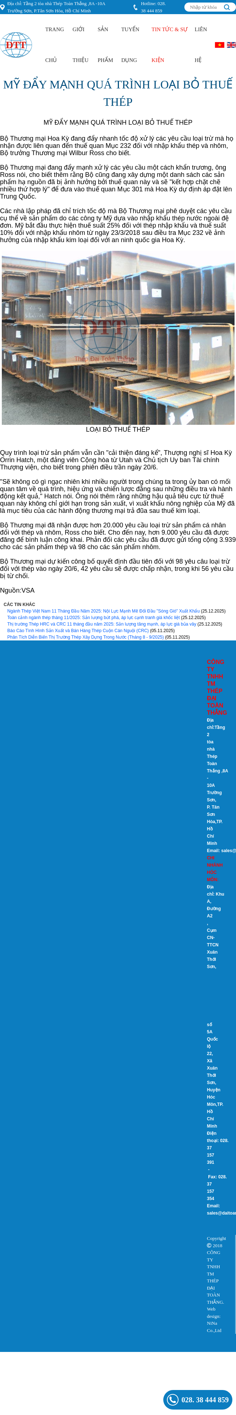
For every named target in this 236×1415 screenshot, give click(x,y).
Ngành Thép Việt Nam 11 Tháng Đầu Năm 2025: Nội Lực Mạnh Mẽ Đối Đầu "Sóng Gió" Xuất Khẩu (103, 611)
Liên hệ (201, 44)
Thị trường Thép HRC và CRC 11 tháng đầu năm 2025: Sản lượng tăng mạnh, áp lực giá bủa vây (101, 624)
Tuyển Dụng (130, 44)
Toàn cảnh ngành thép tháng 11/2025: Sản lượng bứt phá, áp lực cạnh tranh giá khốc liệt (93, 617)
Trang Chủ (54, 44)
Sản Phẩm (105, 44)
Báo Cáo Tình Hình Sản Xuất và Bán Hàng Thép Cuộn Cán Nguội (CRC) (78, 630)
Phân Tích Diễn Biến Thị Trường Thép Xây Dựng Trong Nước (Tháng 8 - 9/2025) (85, 637)
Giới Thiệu (81, 44)
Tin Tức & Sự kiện (170, 44)
